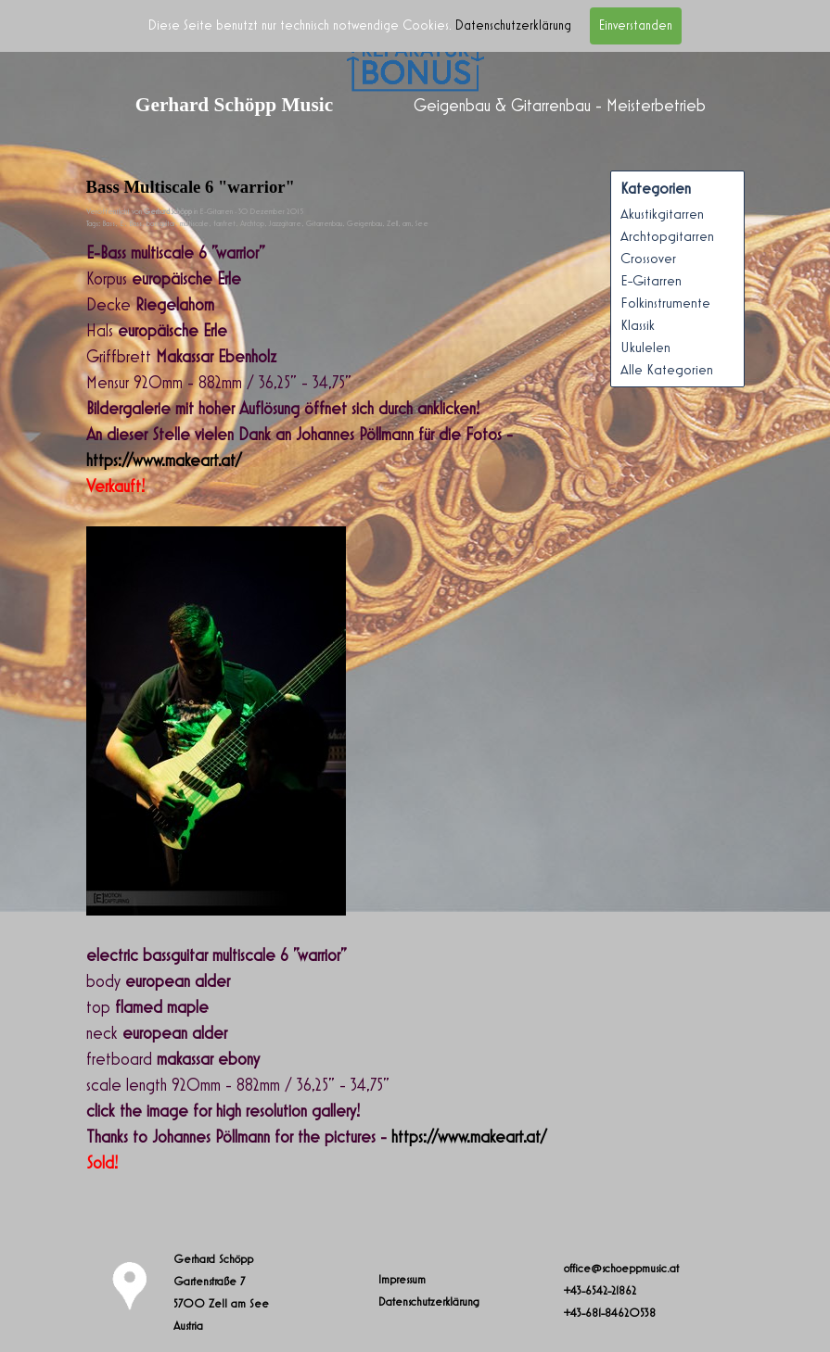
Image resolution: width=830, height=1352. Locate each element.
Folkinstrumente (665, 303)
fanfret (224, 224)
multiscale (194, 224)
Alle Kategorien (666, 369)
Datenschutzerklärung (513, 25)
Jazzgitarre (285, 224)
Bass (108, 224)
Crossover (648, 258)
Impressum (402, 1279)
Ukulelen (645, 347)
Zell (392, 224)
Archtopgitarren (667, 236)
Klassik (637, 325)
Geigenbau (364, 224)
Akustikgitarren (662, 214)
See (421, 224)
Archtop (252, 224)
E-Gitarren (651, 280)
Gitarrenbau (324, 224)
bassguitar (161, 224)
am (406, 224)
